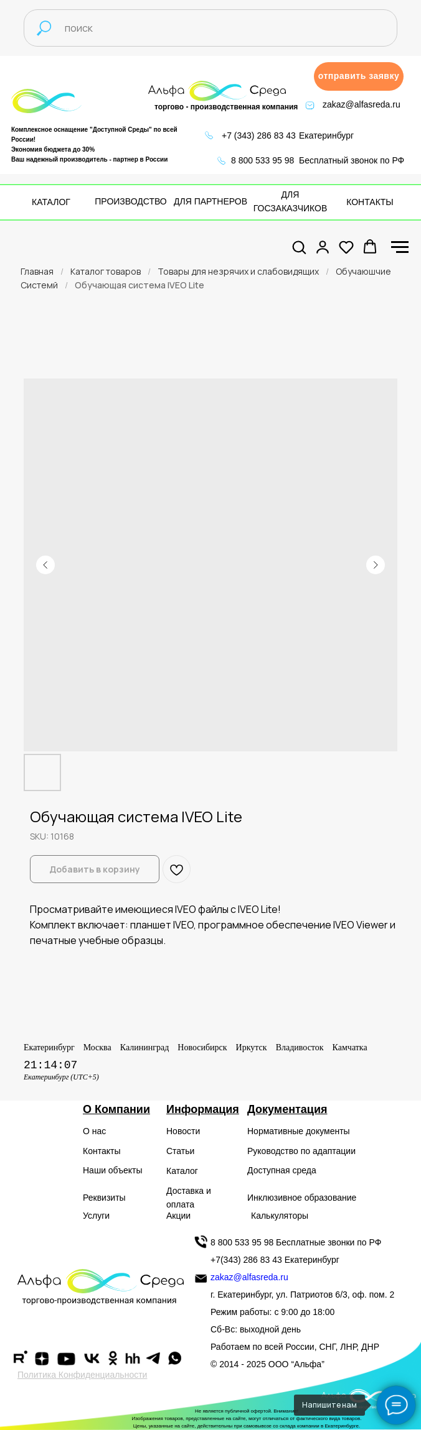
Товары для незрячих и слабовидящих (238, 271)
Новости (183, 1131)
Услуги (96, 1216)
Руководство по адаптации (301, 1151)
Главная (37, 271)
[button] (359, 76)
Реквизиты (104, 1198)
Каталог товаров (105, 271)
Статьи (180, 1151)
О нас (94, 1131)
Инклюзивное (274, 1198)
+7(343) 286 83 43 (246, 1260)
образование (331, 1198)
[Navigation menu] (400, 247)
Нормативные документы (298, 1131)
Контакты (101, 1151)
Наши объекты (112, 1170)
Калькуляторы (279, 1216)
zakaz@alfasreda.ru (361, 104)
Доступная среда (281, 1170)
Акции (178, 1216)
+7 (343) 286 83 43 (259, 135)
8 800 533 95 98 (262, 160)
